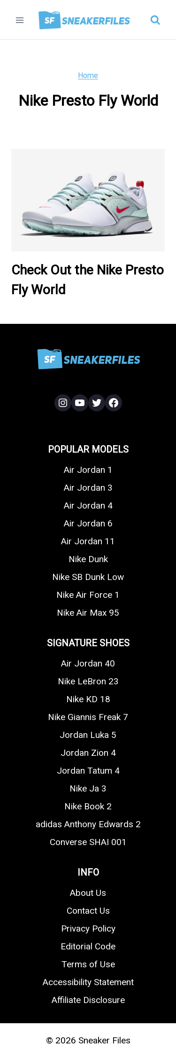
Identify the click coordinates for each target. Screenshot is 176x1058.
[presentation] (88, 200)
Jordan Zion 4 (88, 752)
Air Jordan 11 (88, 541)
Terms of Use (88, 964)
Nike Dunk (88, 559)
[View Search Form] (155, 20)
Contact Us (88, 910)
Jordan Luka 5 (88, 734)
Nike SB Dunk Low (88, 577)
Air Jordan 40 (88, 663)
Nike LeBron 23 (88, 681)
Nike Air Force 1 (88, 594)
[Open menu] (20, 20)
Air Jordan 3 (88, 487)
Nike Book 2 (88, 806)
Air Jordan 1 (88, 469)
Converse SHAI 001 (88, 842)
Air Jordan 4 (88, 505)
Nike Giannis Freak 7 (88, 717)
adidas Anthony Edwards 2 (88, 824)
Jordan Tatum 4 (88, 770)
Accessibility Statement (88, 982)
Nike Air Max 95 (88, 612)
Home (88, 75)
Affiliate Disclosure (88, 1000)
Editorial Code (88, 946)
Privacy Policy (88, 928)
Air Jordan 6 (88, 523)
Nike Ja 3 (88, 788)
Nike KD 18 (88, 699)
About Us (88, 892)
